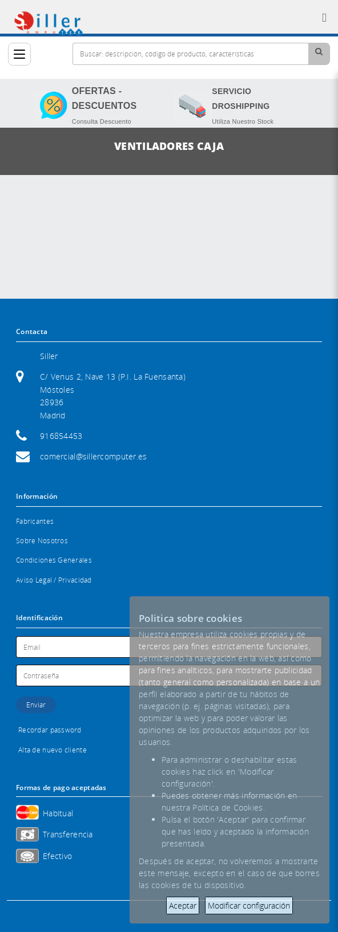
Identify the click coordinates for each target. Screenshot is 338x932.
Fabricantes (35, 521)
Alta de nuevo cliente (52, 750)
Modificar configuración (249, 905)
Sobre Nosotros (42, 541)
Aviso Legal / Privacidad (54, 580)
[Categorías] (19, 54)
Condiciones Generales (54, 560)
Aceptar (182, 905)
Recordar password (50, 730)
